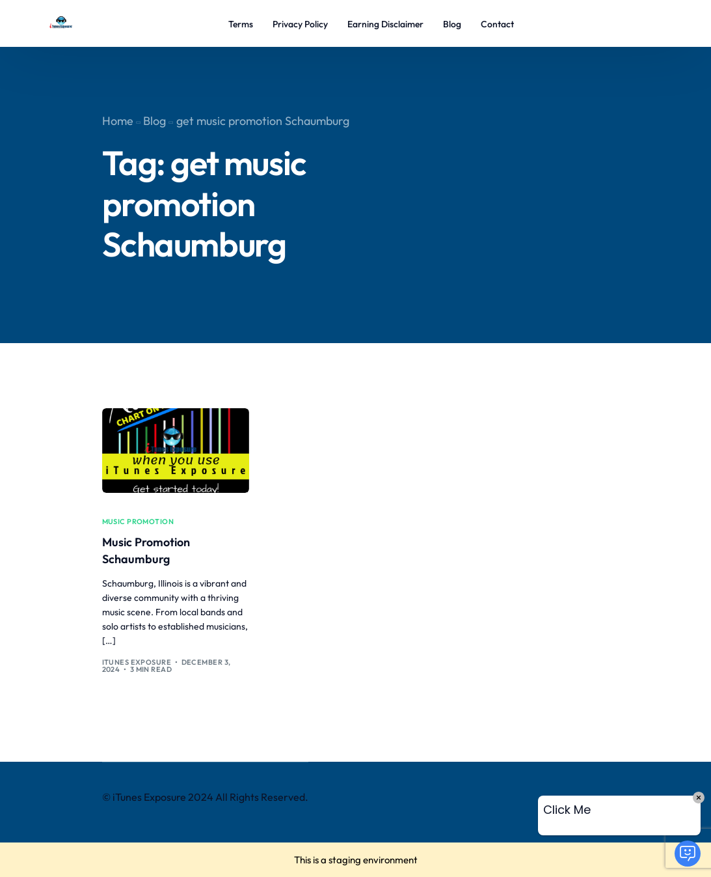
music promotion (138, 521)
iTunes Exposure (137, 662)
